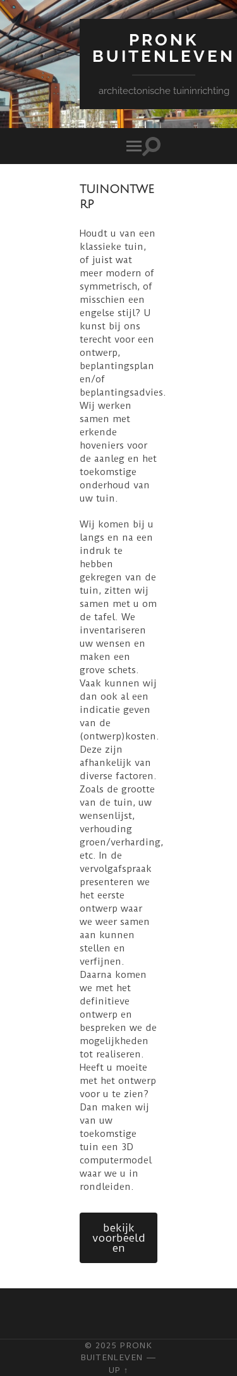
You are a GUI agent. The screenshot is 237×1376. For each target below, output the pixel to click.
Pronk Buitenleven (163, 48)
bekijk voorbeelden (118, 1237)
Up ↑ (118, 1370)
